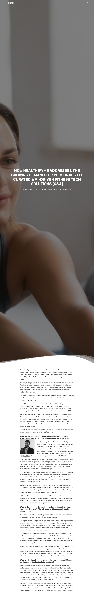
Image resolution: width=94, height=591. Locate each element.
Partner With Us (52, 568)
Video (28, 579)
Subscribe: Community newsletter (57, 574)
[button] (87, 3)
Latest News (35, 3)
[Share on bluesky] (51, 531)
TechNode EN (73, 564)
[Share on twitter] (41, 531)
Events (43, 3)
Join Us (50, 570)
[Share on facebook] (39, 531)
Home (28, 3)
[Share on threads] (43, 531)
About (65, 3)
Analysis (29, 565)
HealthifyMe (23, 522)
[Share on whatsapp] (49, 531)
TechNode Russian (74, 568)
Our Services (51, 566)
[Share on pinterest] (45, 531)
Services (50, 3)
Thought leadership (32, 577)
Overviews (29, 571)
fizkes (32, 515)
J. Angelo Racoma (66, 29)
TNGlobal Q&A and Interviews (49, 29)
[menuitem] (28, 3)
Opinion (29, 569)
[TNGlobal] (10, 3)
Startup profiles (31, 575)
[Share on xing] (53, 531)
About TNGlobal (52, 564)
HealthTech (38, 29)
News (28, 567)
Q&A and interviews (32, 573)
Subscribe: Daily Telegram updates (57, 576)
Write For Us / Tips (53, 572)
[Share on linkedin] (47, 531)
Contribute (58, 3)
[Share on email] (55, 531)
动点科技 (72, 566)
